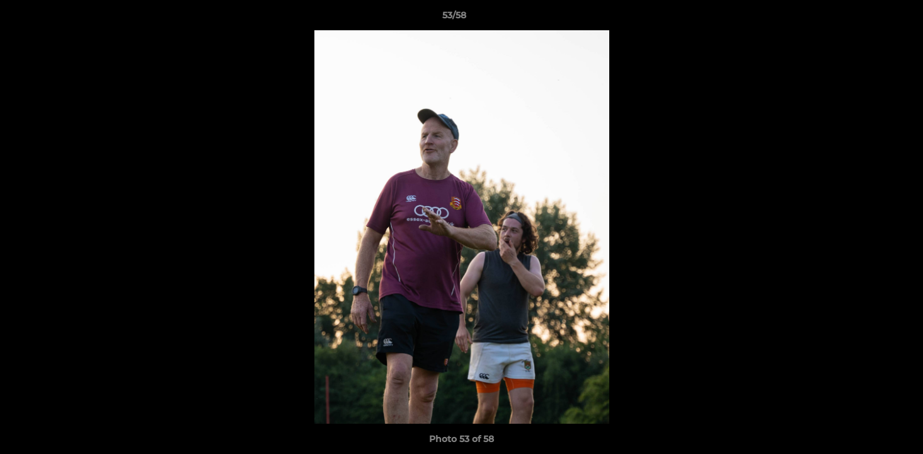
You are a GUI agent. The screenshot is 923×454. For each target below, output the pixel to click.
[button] (870, 18)
